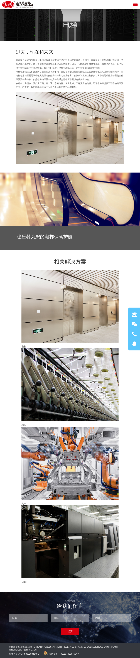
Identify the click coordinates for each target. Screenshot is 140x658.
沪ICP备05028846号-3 (28, 654)
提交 (70, 631)
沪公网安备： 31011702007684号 (61, 654)
